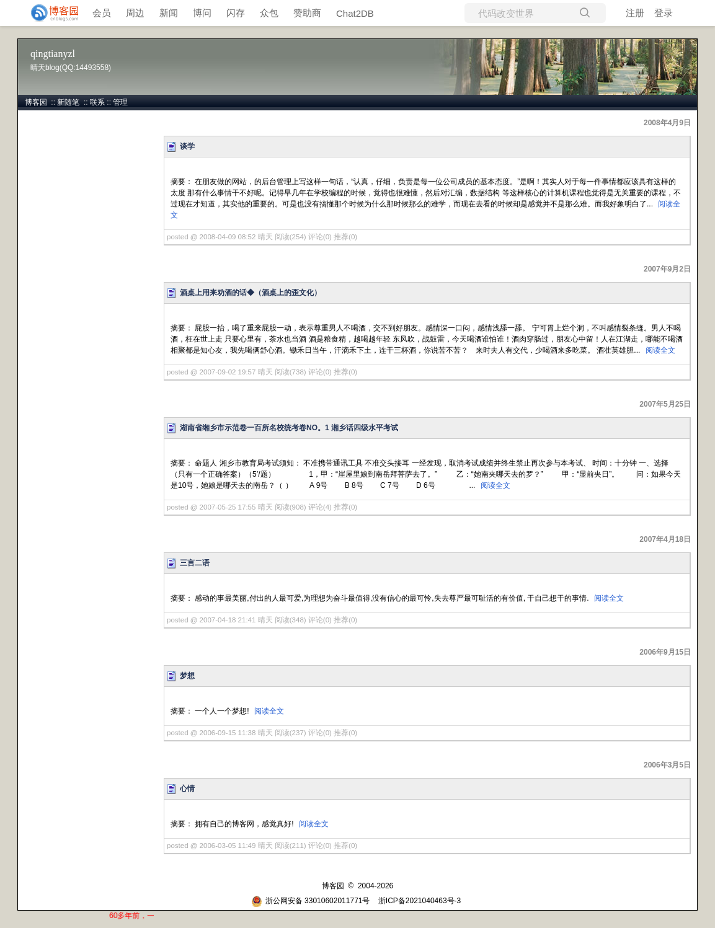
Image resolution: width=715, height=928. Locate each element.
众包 (269, 12)
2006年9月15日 (665, 652)
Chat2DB (355, 13)
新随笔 (68, 102)
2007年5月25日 (665, 404)
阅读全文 (660, 350)
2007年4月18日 (665, 539)
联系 (97, 102)
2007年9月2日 (667, 269)
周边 (135, 12)
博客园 (36, 102)
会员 (101, 12)
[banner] (49, 13)
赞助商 (307, 12)
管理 (120, 102)
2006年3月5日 (667, 765)
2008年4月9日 (667, 122)
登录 (663, 12)
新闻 (168, 12)
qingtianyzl (52, 53)
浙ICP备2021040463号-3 (419, 900)
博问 (202, 12)
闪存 (235, 12)
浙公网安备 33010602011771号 (310, 900)
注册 (635, 12)
